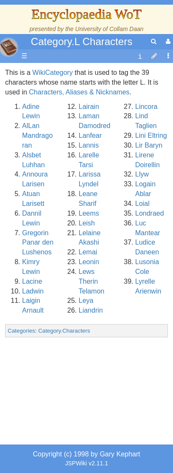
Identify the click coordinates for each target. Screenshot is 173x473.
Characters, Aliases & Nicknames (79, 92)
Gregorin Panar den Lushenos (38, 242)
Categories (21, 331)
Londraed (149, 213)
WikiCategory (52, 72)
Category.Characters (64, 331)
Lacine (32, 281)
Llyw (142, 174)
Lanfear (90, 135)
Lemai (88, 252)
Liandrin (91, 310)
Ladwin (33, 291)
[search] (153, 41)
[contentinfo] (139, 56)
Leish (87, 223)
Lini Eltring (151, 135)
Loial (142, 203)
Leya (86, 300)
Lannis (89, 145)
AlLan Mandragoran (37, 135)
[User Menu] (167, 41)
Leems (89, 213)
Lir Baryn (148, 145)
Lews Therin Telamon (91, 281)
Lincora (146, 106)
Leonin (89, 261)
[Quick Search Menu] (153, 41)
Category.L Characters (82, 41)
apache (8, 47)
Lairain (89, 106)
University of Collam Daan (109, 29)
